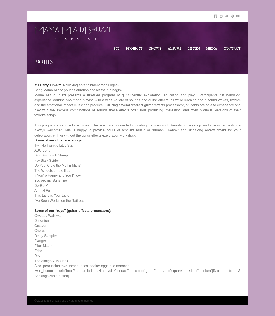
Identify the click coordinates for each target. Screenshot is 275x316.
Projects (134, 48)
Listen (194, 48)
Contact (232, 48)
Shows (155, 48)
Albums (174, 48)
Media (211, 48)
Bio (116, 48)
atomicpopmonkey (82, 300)
